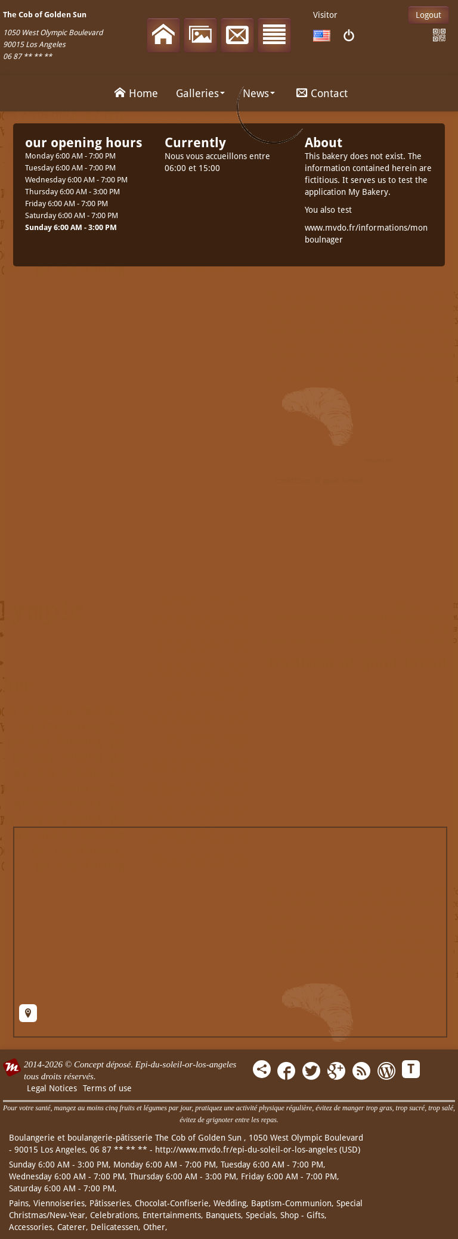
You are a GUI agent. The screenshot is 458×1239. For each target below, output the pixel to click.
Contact (320, 92)
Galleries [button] (200, 93)
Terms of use (107, 1088)
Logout (428, 15)
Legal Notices (52, 1088)
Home (134, 92)
